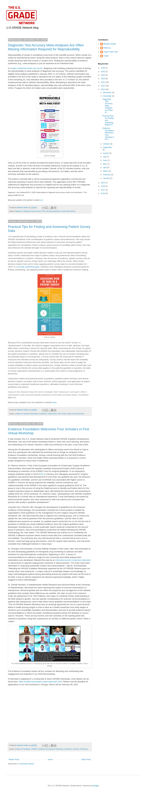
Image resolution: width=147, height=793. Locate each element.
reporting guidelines (53, 211)
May (105, 164)
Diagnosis (18, 211)
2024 (103, 75)
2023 (103, 79)
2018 (103, 186)
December (107, 92)
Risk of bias (62, 414)
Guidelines (43, 414)
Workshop (84, 749)
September (107, 147)
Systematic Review (68, 211)
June (105, 160)
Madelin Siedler (109, 44)
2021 (103, 86)
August (106, 153)
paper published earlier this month (27, 68)
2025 (103, 71)
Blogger (96, 786)
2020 (103, 89)
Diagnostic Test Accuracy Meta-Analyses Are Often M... (108, 105)
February (107, 175)
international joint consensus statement (72, 560)
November (107, 96)
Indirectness (52, 414)
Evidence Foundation (22, 749)
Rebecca (107, 48)
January (106, 178)
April (105, 167)
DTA (43, 211)
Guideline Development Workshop (50, 749)
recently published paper (28, 267)
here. (55, 402)
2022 (103, 82)
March (106, 171)
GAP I (41, 474)
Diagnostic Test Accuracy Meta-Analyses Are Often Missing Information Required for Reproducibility (46, 47)
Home (50, 759)
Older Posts (86, 759)
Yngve (106, 56)
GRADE (34, 749)
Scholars (76, 749)
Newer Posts (14, 759)
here (41, 200)
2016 (103, 193)
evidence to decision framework (26, 414)
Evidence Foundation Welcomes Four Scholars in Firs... (108, 133)
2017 (103, 190)
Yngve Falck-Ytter (110, 52)
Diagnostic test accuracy (32, 211)
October (106, 144)
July (105, 157)
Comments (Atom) (26, 764)
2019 (103, 183)
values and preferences (75, 414)
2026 (103, 68)
